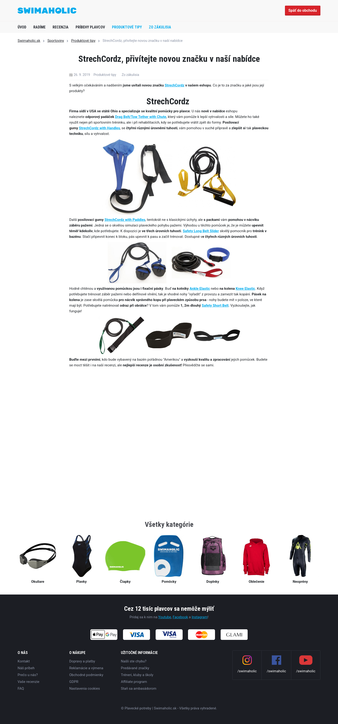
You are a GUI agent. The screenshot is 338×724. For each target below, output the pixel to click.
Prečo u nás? (28, 675)
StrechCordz (174, 85)
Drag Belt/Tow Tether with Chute (140, 117)
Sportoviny (55, 41)
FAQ (21, 688)
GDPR (73, 682)
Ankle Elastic (199, 288)
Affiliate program (134, 682)
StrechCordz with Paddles (124, 220)
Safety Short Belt (215, 305)
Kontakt (24, 661)
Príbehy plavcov (90, 27)
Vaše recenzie (28, 682)
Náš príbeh (26, 668)
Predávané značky (135, 668)
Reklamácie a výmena (86, 668)
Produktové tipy (127, 27)
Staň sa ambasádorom (138, 688)
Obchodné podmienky (86, 675)
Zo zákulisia (160, 27)
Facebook (180, 617)
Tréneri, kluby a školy (137, 675)
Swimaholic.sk (29, 41)
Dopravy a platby (82, 661)
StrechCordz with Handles (99, 128)
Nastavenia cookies (84, 688)
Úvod (22, 27)
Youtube (164, 617)
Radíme (39, 27)
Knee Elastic (245, 288)
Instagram (199, 617)
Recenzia (61, 27)
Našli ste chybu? (133, 661)
